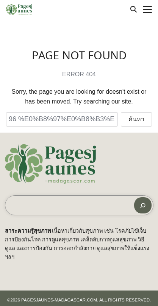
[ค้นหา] (142, 205)
